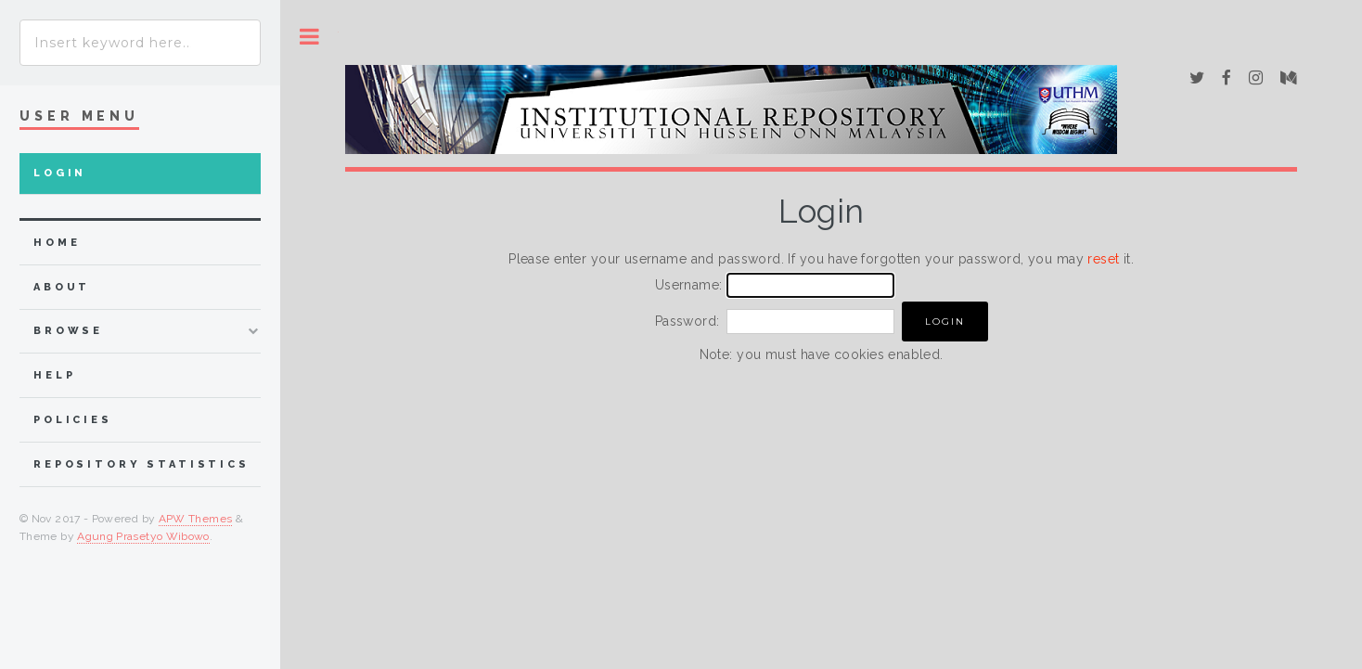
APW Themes (196, 518)
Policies (72, 420)
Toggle (309, 36)
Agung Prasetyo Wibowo (143, 536)
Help (54, 375)
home (56, 243)
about (61, 287)
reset (1103, 258)
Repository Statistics (141, 464)
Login (59, 173)
